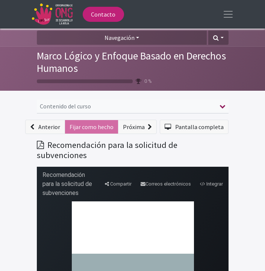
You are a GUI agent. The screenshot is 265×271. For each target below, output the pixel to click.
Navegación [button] (119, 37)
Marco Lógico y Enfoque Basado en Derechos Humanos (131, 62)
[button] (218, 37)
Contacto (103, 14)
